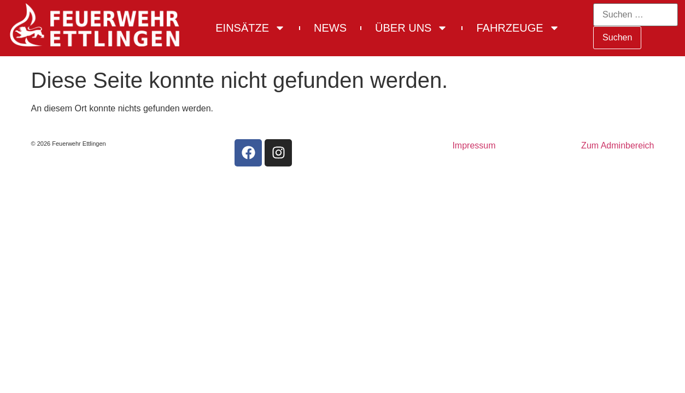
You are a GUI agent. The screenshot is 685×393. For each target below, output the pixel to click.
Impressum (473, 145)
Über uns (411, 27)
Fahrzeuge (517, 27)
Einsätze (250, 27)
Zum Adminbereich (617, 145)
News (330, 27)
